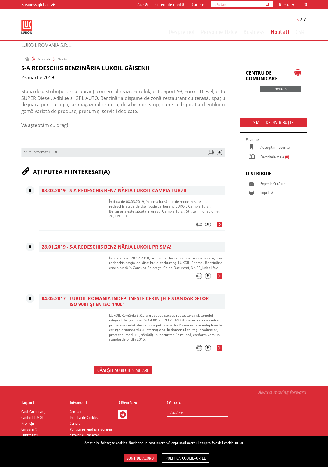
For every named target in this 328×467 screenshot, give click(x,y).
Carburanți (29, 429)
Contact (75, 412)
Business (254, 31)
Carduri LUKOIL (32, 417)
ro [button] (305, 4)
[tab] (165, 226)
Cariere (198, 4)
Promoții (27, 423)
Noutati (280, 31)
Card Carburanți (33, 412)
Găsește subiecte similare (123, 370)
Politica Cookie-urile (185, 458)
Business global (38, 5)
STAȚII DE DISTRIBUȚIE (273, 122)
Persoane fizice (219, 31)
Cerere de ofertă (170, 4)
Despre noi (181, 31)
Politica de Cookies (84, 417)
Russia (286, 4)
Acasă (142, 4)
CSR (299, 31)
